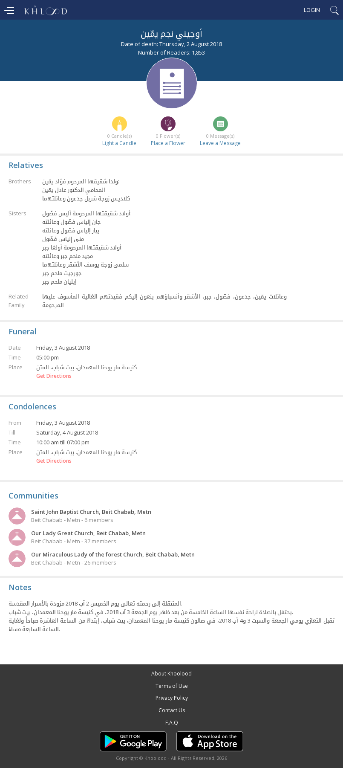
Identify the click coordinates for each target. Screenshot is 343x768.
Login (312, 10)
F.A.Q (171, 722)
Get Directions (54, 376)
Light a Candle (119, 143)
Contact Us (172, 710)
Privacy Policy (172, 697)
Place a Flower (168, 143)
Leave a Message (220, 143)
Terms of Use (172, 686)
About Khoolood (171, 673)
